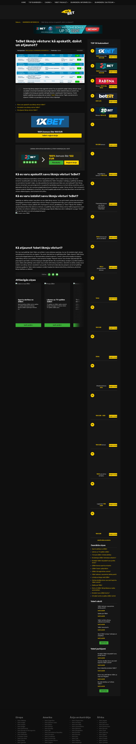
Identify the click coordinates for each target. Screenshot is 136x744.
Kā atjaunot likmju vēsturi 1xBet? (27, 110)
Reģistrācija (71, 189)
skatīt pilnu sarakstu (103, 570)
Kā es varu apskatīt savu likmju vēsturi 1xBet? (31, 105)
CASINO (48, 2)
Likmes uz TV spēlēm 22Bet (100, 582)
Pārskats (56, 189)
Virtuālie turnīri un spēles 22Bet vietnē (104, 626)
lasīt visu (104, 672)
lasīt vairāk (101, 640)
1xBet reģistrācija (50, 162)
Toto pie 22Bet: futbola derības (101, 584)
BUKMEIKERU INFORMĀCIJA (81, 2)
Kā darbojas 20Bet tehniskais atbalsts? (104, 587)
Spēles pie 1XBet (97, 615)
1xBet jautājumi (29, 50)
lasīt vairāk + (28, 399)
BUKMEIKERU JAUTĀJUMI (104, 2)
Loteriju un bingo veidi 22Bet (100, 607)
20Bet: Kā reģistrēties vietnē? (101, 601)
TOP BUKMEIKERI (35, 2)
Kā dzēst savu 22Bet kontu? (101, 623)
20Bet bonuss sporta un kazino (101, 595)
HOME (23, 2)
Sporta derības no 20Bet (99, 579)
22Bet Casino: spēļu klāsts (100, 598)
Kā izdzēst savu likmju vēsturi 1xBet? (28, 107)
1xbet (53, 95)
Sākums (18, 22)
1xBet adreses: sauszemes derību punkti (104, 604)
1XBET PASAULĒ (61, 2)
